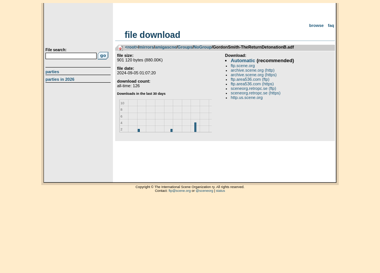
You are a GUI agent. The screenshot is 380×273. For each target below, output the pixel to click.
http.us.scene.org (247, 97)
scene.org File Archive (79, 26)
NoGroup (203, 47)
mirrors (146, 47)
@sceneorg (204, 191)
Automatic (243, 60)
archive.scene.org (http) (253, 70)
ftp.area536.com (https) (252, 84)
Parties (52, 71)
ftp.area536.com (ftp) (250, 79)
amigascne (166, 47)
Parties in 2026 (59, 79)
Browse (316, 25)
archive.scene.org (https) (254, 74)
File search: (56, 50)
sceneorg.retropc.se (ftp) (253, 88)
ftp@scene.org (180, 191)
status (220, 191)
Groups (185, 47)
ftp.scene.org (243, 65)
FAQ (331, 25)
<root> (131, 47)
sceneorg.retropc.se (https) (255, 93)
